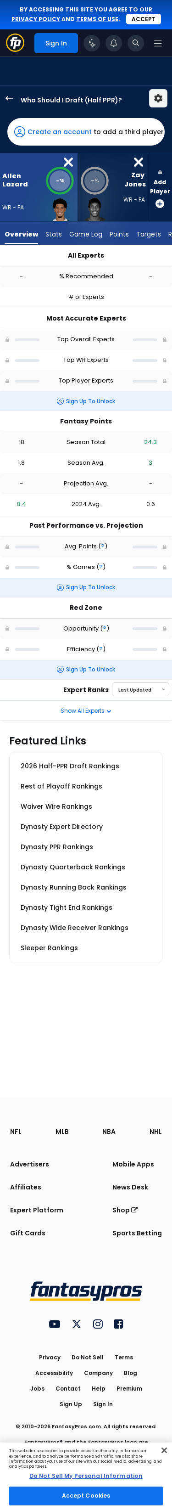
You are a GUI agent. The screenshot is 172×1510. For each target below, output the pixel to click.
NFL (16, 1131)
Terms (124, 1357)
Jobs (37, 1388)
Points (119, 234)
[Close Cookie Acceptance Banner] (164, 1450)
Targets (148, 234)
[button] (86, 132)
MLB (62, 1131)
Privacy (50, 1357)
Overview (21, 234)
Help (98, 1388)
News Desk (130, 1187)
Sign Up (71, 1404)
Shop (125, 1210)
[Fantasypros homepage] (15, 49)
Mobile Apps (133, 1164)
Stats (53, 234)
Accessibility (54, 1373)
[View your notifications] (113, 43)
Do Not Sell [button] (88, 1357)
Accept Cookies (86, 1495)
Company (98, 1373)
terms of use (97, 19)
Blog (130, 1373)
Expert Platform (36, 1210)
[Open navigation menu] (158, 43)
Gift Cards (27, 1233)
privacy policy (35, 19)
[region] (86, 1476)
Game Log (85, 234)
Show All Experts (86, 711)
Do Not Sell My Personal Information (86, 1476)
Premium (129, 1388)
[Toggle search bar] (136, 43)
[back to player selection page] (6, 98)
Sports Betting (137, 1233)
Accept (143, 19)
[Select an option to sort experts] (140, 689)
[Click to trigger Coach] (91, 43)
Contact (68, 1388)
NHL (156, 1131)
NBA (109, 1131)
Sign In (103, 1404)
